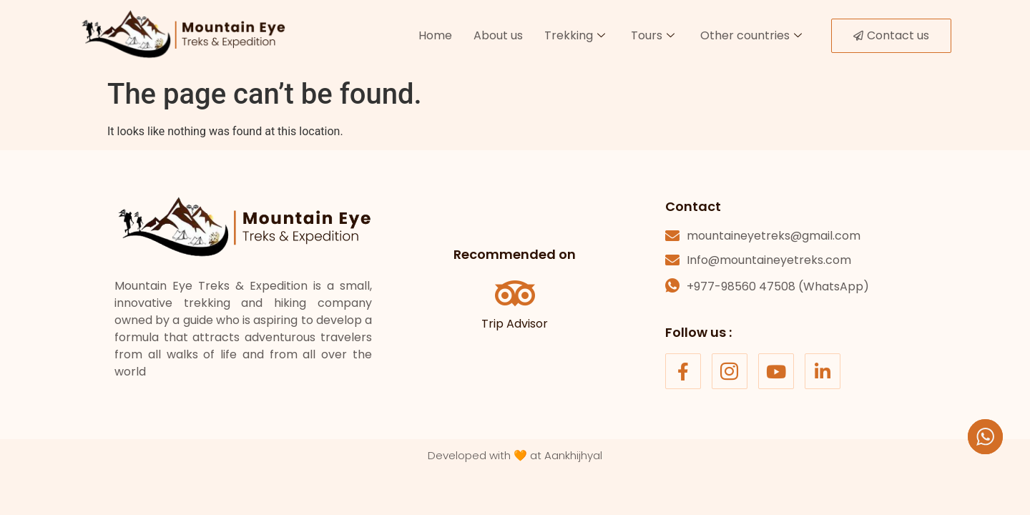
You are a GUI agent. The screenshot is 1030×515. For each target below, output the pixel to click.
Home (435, 35)
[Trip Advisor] (515, 293)
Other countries (751, 35)
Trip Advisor (514, 323)
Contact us (891, 35)
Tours (653, 35)
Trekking (574, 35)
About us (498, 35)
